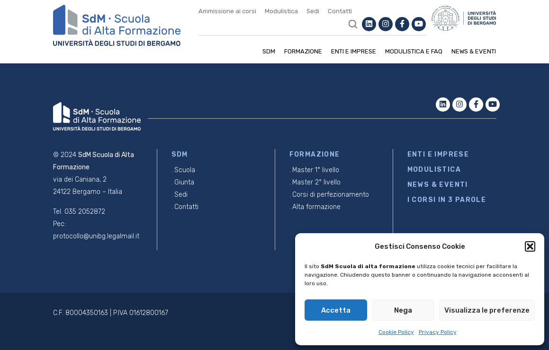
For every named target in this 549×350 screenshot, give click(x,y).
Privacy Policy (438, 332)
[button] (530, 246)
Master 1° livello (315, 170)
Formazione (303, 51)
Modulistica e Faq (413, 51)
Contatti (340, 11)
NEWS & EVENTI (437, 185)
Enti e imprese (353, 51)
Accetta (336, 310)
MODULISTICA (434, 170)
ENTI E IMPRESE (438, 154)
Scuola (184, 170)
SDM (268, 51)
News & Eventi (473, 51)
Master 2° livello (316, 182)
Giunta (184, 182)
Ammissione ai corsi (227, 11)
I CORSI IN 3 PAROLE (446, 200)
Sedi (312, 11)
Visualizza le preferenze (487, 310)
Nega (403, 310)
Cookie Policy (396, 332)
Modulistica (281, 11)
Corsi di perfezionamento (330, 195)
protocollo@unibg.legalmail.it (96, 236)
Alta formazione (316, 207)
